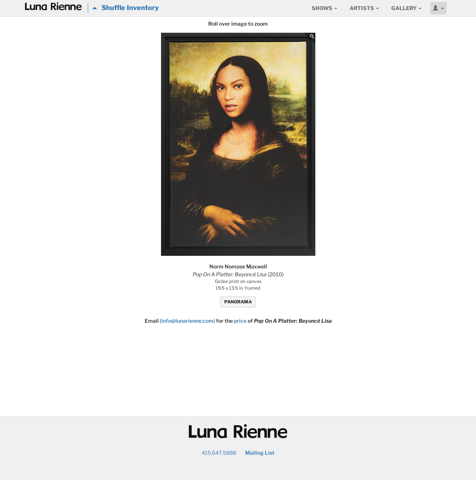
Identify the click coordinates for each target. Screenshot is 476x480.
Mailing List (259, 453)
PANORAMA (238, 302)
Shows (324, 8)
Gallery (406, 8)
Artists (364, 8)
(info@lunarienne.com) (187, 321)
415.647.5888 (219, 453)
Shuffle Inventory (125, 8)
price (240, 321)
